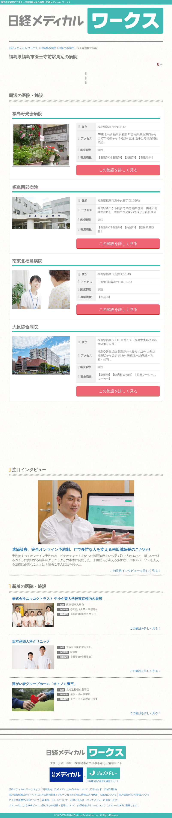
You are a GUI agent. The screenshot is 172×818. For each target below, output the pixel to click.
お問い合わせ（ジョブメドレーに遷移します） (95, 800)
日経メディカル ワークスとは (24, 789)
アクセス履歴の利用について (24, 800)
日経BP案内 (110, 789)
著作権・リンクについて (55, 800)
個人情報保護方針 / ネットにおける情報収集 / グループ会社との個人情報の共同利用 (53, 794)
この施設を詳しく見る (118, 170)
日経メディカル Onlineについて (71, 789)
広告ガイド (96, 789)
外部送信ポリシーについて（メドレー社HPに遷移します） (108, 805)
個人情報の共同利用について (134, 794)
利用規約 (47, 789)
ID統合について (108, 794)
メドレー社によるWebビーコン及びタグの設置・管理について (42, 805)
